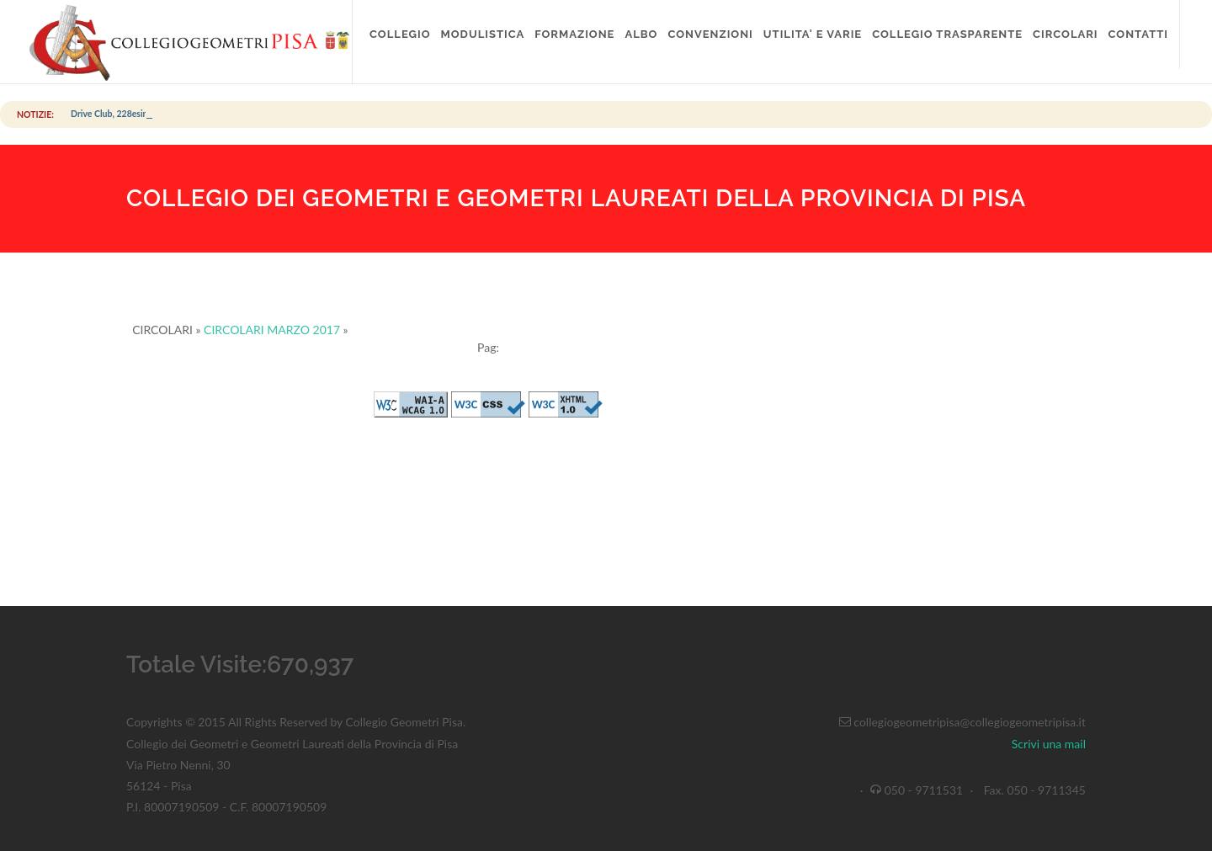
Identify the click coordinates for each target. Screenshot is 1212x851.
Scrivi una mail (1049, 744)
